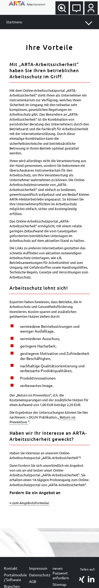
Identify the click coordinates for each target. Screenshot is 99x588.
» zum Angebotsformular (29, 502)
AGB (32, 581)
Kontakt (10, 568)
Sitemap (59, 584)
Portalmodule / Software (15, 577)
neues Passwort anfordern (61, 573)
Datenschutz (39, 574)
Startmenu (14, 22)
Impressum (38, 568)
